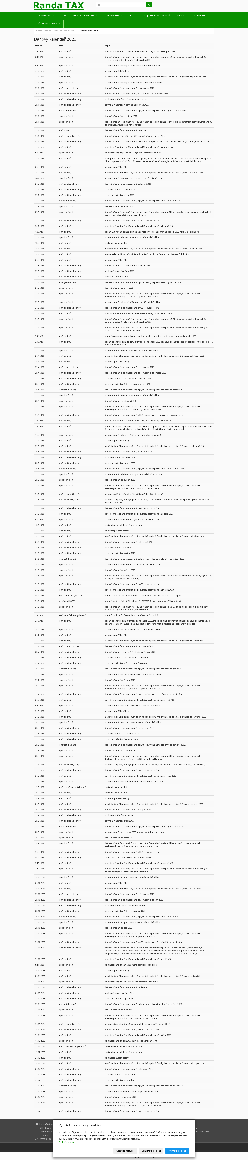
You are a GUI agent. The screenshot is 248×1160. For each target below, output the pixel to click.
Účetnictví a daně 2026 (48, 23)
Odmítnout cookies (151, 1150)
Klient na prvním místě (85, 15)
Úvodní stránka (45, 15)
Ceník (134, 15)
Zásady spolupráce (113, 15)
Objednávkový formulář (157, 15)
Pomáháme (200, 15)
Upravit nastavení (125, 1150)
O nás (64, 15)
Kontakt (182, 15)
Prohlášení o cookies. (70, 1142)
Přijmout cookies (177, 1150)
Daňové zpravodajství (65, 30)
